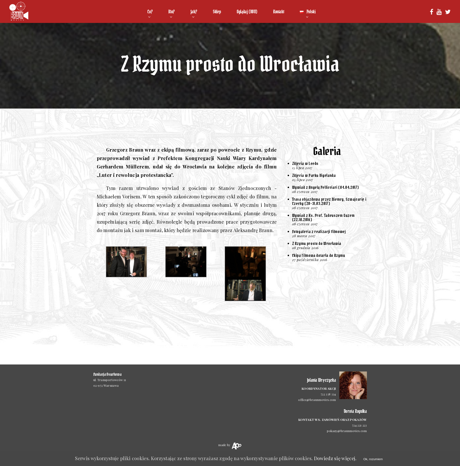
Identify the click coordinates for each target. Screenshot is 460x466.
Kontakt (278, 12)
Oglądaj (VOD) (247, 12)
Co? (150, 12)
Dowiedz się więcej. (335, 458)
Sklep (217, 12)
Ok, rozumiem (373, 459)
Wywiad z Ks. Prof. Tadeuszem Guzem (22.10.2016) (323, 217)
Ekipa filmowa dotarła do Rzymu (318, 255)
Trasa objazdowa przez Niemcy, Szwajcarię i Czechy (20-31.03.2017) (329, 201)
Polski (307, 12)
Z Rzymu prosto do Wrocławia (316, 243)
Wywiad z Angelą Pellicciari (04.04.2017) (325, 187)
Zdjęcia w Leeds (305, 163)
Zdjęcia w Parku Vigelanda (314, 175)
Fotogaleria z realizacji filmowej (319, 231)
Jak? (194, 12)
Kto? (171, 12)
